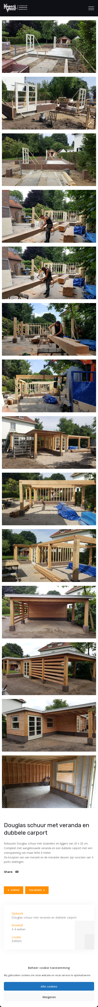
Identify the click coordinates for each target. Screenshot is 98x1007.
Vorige (15, 890)
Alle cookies (49, 986)
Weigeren (49, 997)
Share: (8, 872)
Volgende (35, 890)
